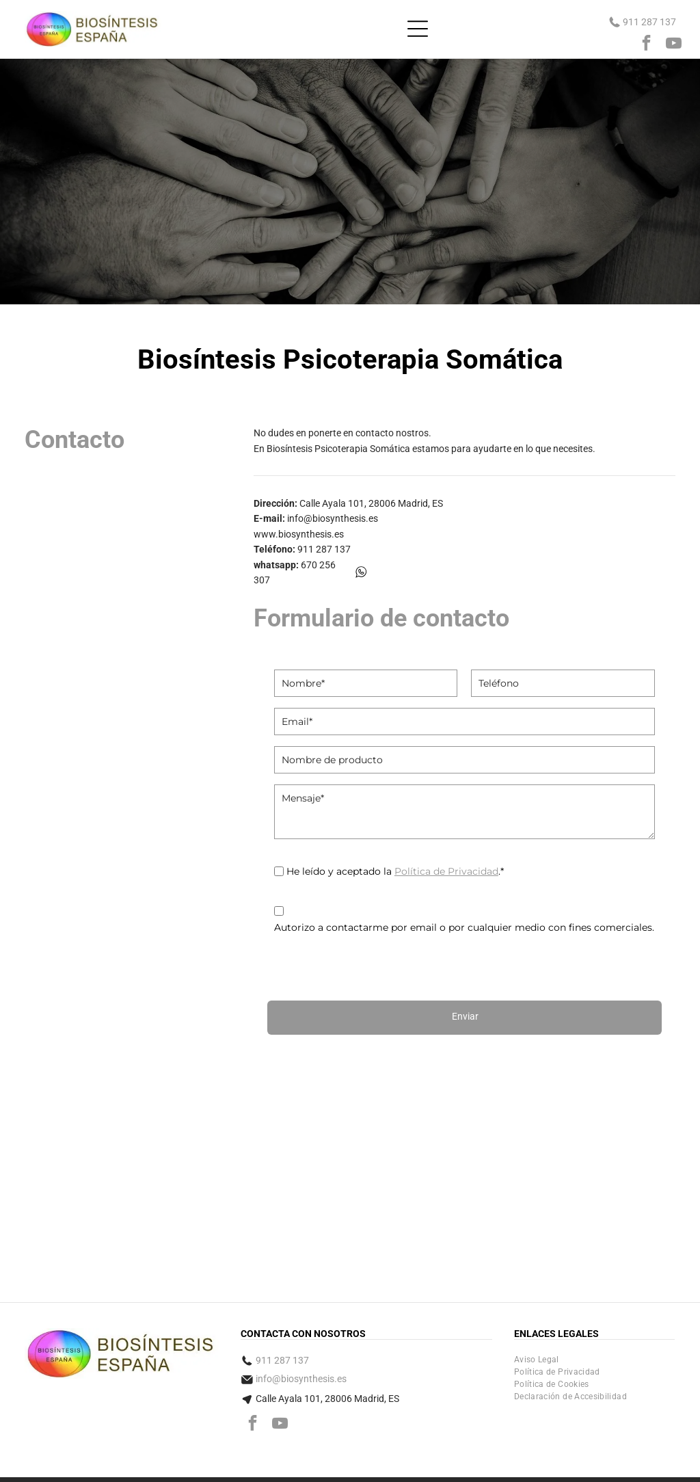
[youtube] (674, 44)
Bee (641, 1453)
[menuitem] (536, 1306)
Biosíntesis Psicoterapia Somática (338, 448)
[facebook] (646, 44)
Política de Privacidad (446, 871)
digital (660, 1453)
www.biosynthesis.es (299, 534)
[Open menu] (417, 28)
